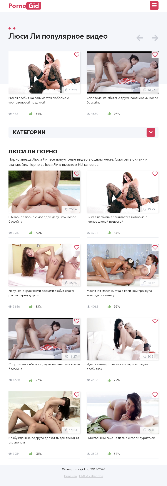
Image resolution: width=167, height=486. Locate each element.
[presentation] (139, 38)
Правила (70, 476)
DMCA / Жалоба (91, 476)
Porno (24, 6)
